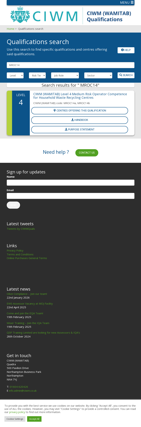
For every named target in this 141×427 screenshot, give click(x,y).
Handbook (79, 120)
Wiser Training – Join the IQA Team (28, 323)
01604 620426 (19, 386)
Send (13, 205)
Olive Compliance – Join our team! (27, 294)
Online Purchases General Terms (27, 258)
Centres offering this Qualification (79, 110)
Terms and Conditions (20, 254)
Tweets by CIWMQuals (21, 228)
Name (11, 176)
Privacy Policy (15, 250)
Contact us (87, 152)
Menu (127, 2)
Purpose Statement (80, 129)
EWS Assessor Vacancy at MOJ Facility (30, 303)
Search (126, 75)
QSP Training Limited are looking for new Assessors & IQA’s (43, 332)
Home (10, 28)
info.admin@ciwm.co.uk (23, 390)
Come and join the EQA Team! (25, 313)
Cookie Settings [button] (15, 418)
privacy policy (17, 412)
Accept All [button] (34, 418)
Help (126, 50)
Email (10, 190)
